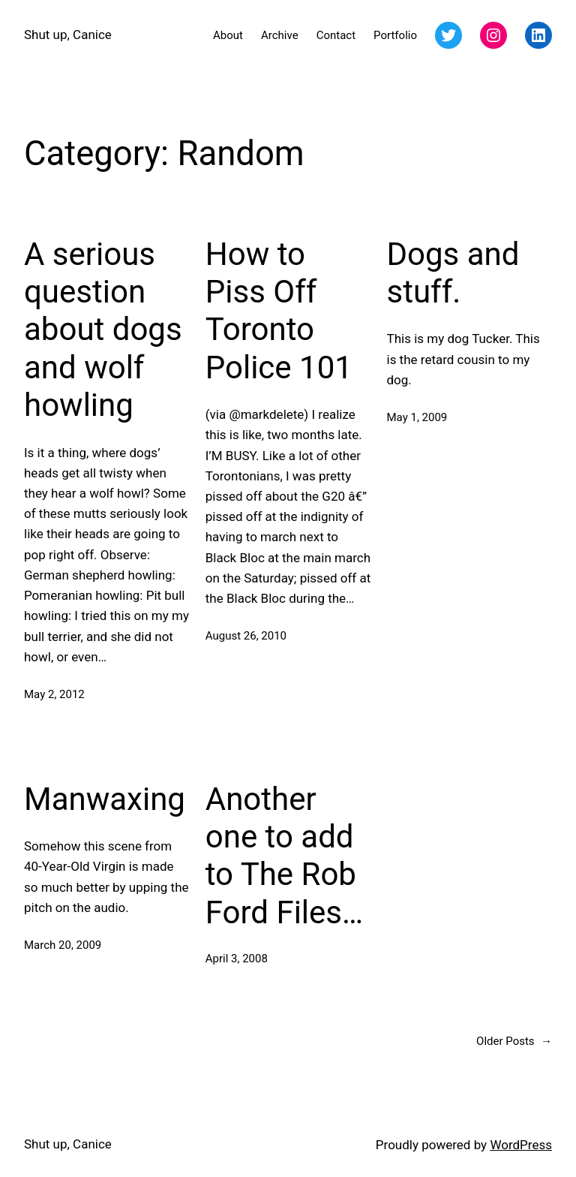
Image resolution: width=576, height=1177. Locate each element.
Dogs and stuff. (453, 273)
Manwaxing (104, 799)
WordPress (521, 1144)
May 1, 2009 (417, 417)
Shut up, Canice (68, 34)
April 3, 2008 (237, 958)
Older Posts (514, 1041)
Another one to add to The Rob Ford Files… (284, 856)
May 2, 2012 (54, 694)
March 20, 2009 (62, 945)
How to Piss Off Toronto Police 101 (279, 311)
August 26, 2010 (246, 636)
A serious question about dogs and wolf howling (103, 330)
